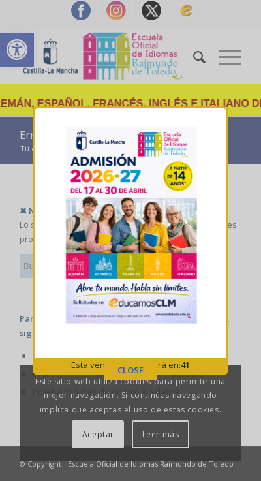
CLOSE (130, 367)
